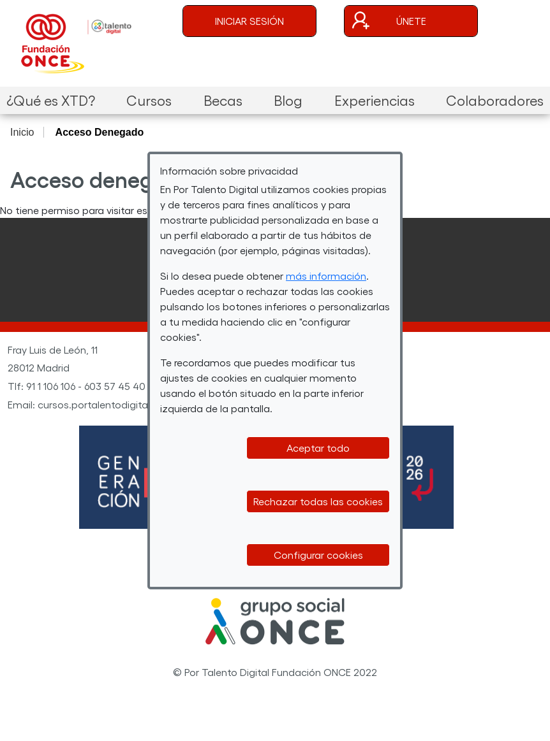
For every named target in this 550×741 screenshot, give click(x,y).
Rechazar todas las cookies (318, 501)
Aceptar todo (318, 448)
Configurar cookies (318, 555)
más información (326, 276)
